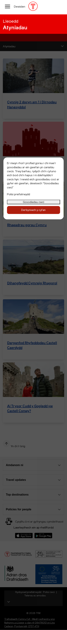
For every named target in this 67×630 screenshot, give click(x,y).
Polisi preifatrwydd (18, 194)
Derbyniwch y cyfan (33, 209)
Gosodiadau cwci (33, 202)
